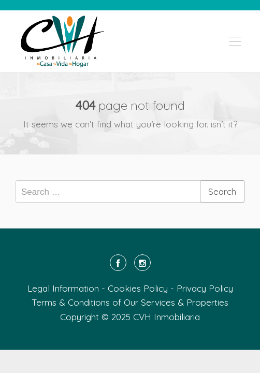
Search (222, 191)
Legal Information (63, 288)
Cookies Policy (138, 288)
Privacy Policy (205, 288)
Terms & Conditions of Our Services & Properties (130, 302)
